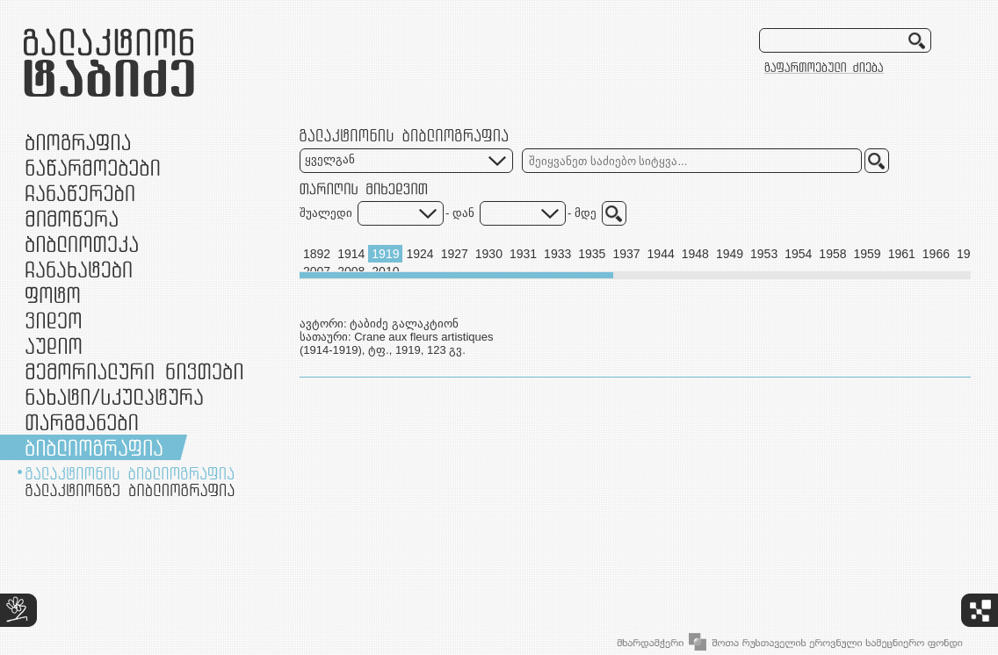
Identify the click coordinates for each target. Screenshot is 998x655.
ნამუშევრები (114, 396)
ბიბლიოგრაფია (94, 447)
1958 (832, 254)
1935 (591, 254)
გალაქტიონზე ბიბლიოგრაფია (130, 490)
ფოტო (53, 294)
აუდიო (53, 345)
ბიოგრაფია (77, 142)
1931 (523, 254)
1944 (661, 254)
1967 (970, 254)
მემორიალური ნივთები (133, 371)
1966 (936, 254)
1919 (385, 254)
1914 (351, 254)
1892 (316, 254)
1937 (626, 254)
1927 (454, 254)
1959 (867, 254)
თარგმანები (81, 422)
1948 (695, 254)
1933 (557, 254)
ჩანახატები (78, 269)
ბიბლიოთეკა (81, 243)
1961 (901, 254)
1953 (763, 254)
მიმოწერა (71, 218)
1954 (798, 254)
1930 (489, 254)
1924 (419, 254)
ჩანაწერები (79, 192)
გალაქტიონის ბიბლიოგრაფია (129, 473)
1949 (729, 254)
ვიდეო (53, 320)
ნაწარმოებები (92, 167)
